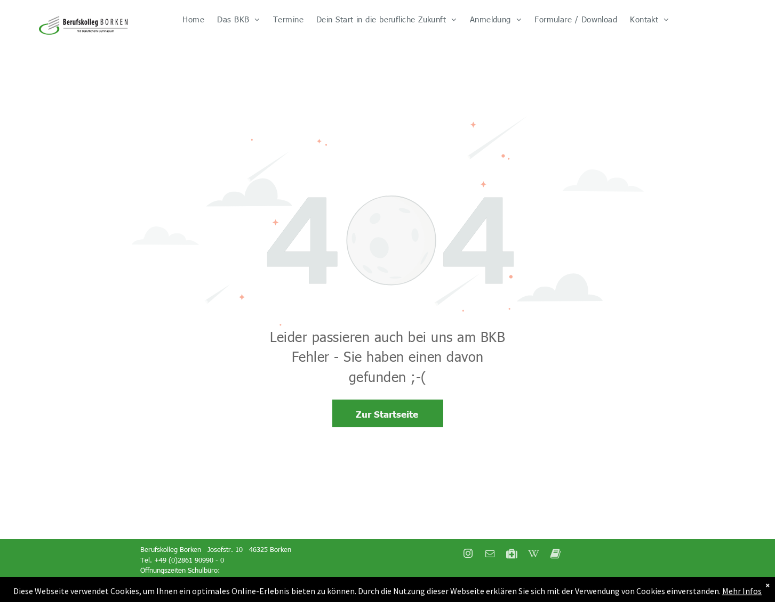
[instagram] (468, 555)
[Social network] (511, 555)
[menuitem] (193, 19)
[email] (490, 555)
